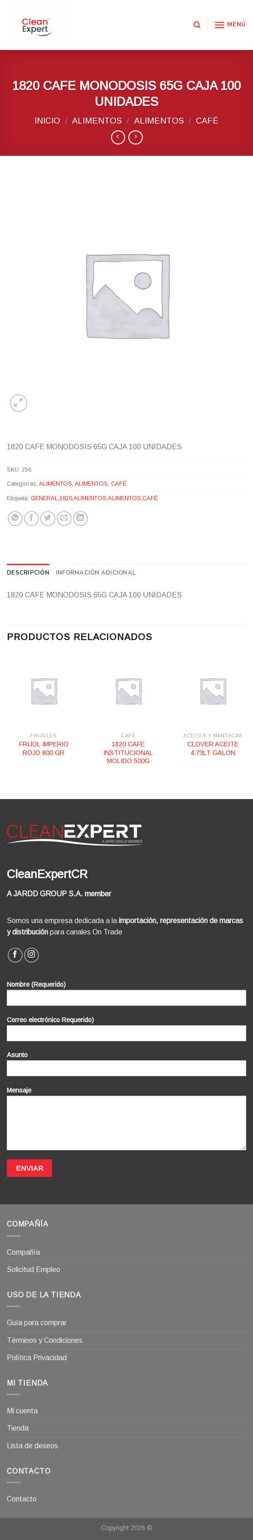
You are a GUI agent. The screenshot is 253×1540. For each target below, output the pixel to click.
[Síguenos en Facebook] (15, 955)
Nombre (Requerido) (126, 996)
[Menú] (230, 25)
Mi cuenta (22, 1411)
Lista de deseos (32, 1446)
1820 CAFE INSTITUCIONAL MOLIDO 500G (128, 752)
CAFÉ (207, 120)
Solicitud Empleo (33, 1269)
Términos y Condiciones (45, 1340)
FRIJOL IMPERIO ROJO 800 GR (43, 748)
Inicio (47, 120)
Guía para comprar (37, 1322)
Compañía (23, 1252)
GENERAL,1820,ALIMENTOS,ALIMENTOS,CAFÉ (94, 498)
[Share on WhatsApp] (15, 518)
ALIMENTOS (97, 120)
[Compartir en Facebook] (31, 518)
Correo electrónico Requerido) (126, 1032)
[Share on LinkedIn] (80, 518)
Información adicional (96, 573)
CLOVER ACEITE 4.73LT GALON (212, 748)
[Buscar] (197, 25)
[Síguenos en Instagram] (31, 955)
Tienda (18, 1428)
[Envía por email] (64, 518)
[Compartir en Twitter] (47, 518)
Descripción (28, 573)
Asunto (126, 1067)
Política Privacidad (37, 1357)
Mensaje (126, 1122)
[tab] (28, 573)
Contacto (22, 1499)
